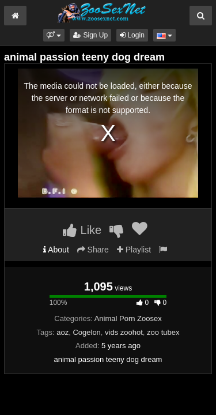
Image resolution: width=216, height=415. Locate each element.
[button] (54, 35)
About (56, 249)
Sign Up (90, 35)
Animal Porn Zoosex (128, 318)
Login (132, 35)
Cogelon (86, 332)
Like (82, 230)
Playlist (134, 249)
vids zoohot (124, 332)
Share (93, 249)
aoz (62, 332)
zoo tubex (163, 332)
